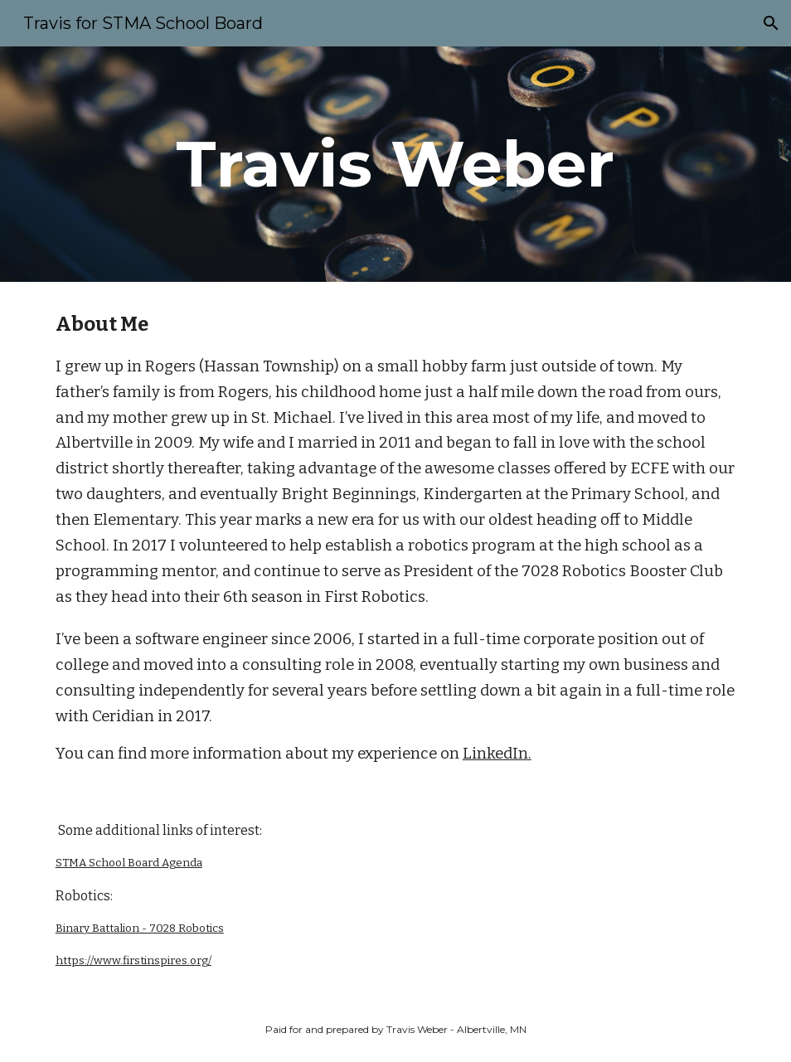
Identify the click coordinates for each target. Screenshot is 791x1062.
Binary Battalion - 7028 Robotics (140, 928)
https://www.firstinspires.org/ (133, 960)
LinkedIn (495, 753)
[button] (771, 23)
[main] (395, 164)
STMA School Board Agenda (129, 863)
